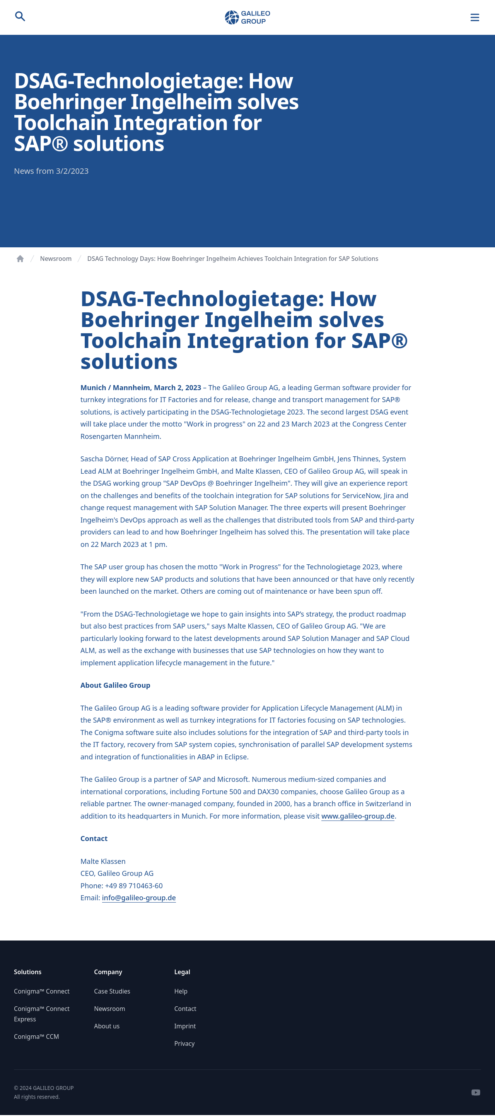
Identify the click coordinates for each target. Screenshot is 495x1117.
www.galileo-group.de (357, 816)
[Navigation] (475, 17)
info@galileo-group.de (139, 897)
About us (106, 1026)
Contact (185, 1008)
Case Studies (112, 991)
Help (181, 991)
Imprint (185, 1026)
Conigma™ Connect (42, 991)
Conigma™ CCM (36, 1036)
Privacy (184, 1043)
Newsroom (56, 258)
